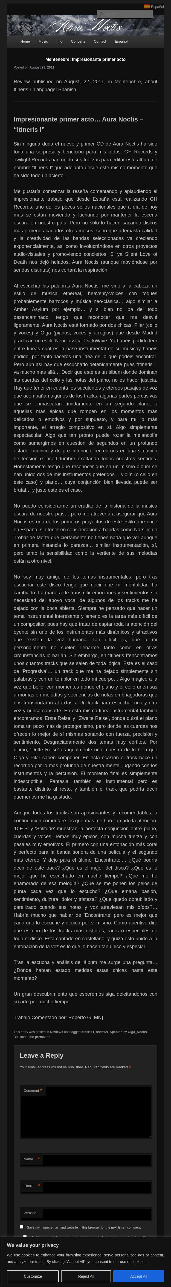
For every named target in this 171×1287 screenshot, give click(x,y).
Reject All (86, 1276)
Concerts (78, 41)
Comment (33, 1091)
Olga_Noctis (137, 1032)
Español (157, 7)
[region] (85, 1262)
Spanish (116, 1032)
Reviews (56, 1032)
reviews (102, 1032)
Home (25, 41)
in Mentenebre (124, 81)
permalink (42, 1037)
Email (32, 1186)
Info (59, 41)
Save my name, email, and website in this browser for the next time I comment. (84, 1227)
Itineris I (88, 1032)
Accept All (138, 1276)
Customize (33, 1276)
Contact (100, 41)
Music (43, 41)
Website (30, 1213)
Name (32, 1159)
